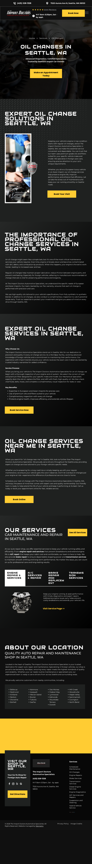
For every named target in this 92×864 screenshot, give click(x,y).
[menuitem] (63, 823)
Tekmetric (39, 826)
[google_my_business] (21, 784)
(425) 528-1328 (24, 3)
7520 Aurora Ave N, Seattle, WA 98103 (68, 3)
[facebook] (9, 784)
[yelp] (17, 784)
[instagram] (13, 784)
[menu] (87, 13)
